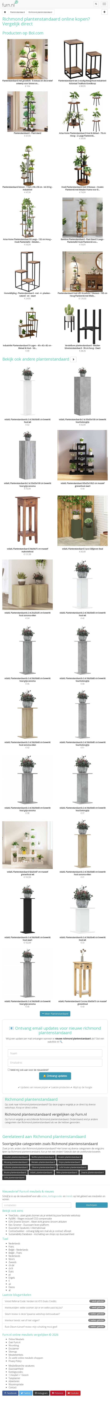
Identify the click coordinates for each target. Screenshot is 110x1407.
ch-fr (11, 1268)
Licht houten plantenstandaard (72, 1167)
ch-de (11, 1265)
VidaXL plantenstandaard (41, 1172)
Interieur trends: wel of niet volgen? (55, 1320)
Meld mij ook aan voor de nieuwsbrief (28, 1069)
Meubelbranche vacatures (21, 1365)
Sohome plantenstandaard (16, 1167)
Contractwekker (16, 1231)
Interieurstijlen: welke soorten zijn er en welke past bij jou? (55, 1307)
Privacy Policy (15, 1361)
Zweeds (12, 1262)
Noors (12, 1259)
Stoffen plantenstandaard (42, 1157)
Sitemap (13, 1351)
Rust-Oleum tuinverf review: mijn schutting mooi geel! (55, 1326)
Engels (12, 1277)
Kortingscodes (16, 1371)
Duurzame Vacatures (19, 1227)
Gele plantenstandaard (14, 1177)
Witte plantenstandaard (66, 1172)
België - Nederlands (18, 1249)
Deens (12, 1287)
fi (9, 1280)
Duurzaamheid (16, 1368)
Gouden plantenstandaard (15, 1157)
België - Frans (15, 1252)
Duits (11, 1271)
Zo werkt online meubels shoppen (26, 1357)
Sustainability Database (20, 1234)
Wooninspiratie (16, 1384)
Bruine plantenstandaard (15, 1172)
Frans (11, 1246)
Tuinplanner (14, 1378)
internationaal (38, 1227)
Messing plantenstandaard (15, 1162)
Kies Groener (15, 1224)
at (10, 1290)
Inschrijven (91, 1205)
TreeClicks (13, 1215)
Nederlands (14, 1243)
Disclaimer (14, 1348)
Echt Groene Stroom (19, 1221)
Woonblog (14, 1345)
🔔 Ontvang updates (55, 1076)
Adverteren (14, 1381)
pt (10, 1274)
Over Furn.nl (14, 1342)
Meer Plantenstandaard (55, 1013)
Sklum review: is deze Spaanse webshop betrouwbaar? (55, 1314)
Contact (12, 1387)
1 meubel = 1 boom (19, 1375)
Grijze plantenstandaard (69, 1162)
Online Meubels (16, 1339)
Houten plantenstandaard (69, 1157)
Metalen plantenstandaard (43, 1162)
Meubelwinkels (16, 1354)
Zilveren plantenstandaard (43, 1167)
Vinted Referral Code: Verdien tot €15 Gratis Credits (55, 1301)
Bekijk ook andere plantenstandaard (39, 359)
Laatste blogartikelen (16, 1295)
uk (10, 1283)
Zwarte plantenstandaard (92, 1172)
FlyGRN (12, 1218)
